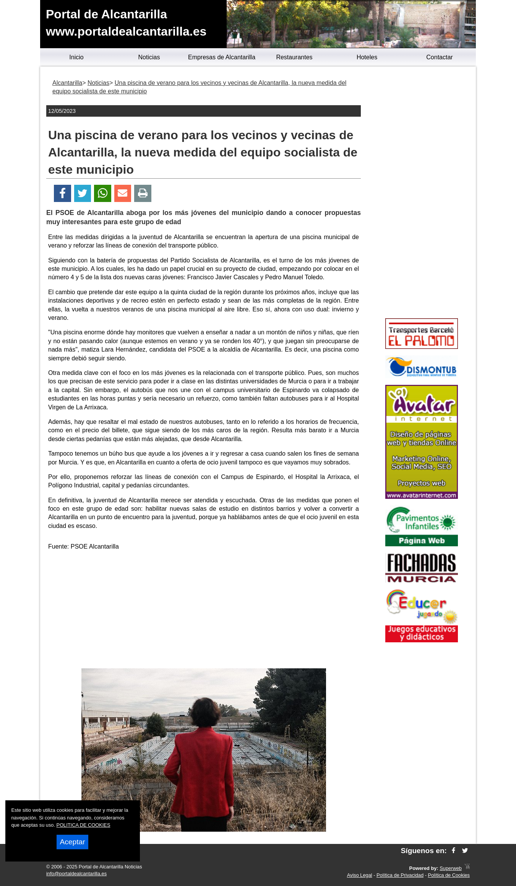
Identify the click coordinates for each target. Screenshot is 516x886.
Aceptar (72, 842)
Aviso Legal (359, 875)
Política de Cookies (449, 875)
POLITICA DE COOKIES (83, 825)
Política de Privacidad (400, 875)
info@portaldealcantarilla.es (76, 873)
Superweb (451, 868)
